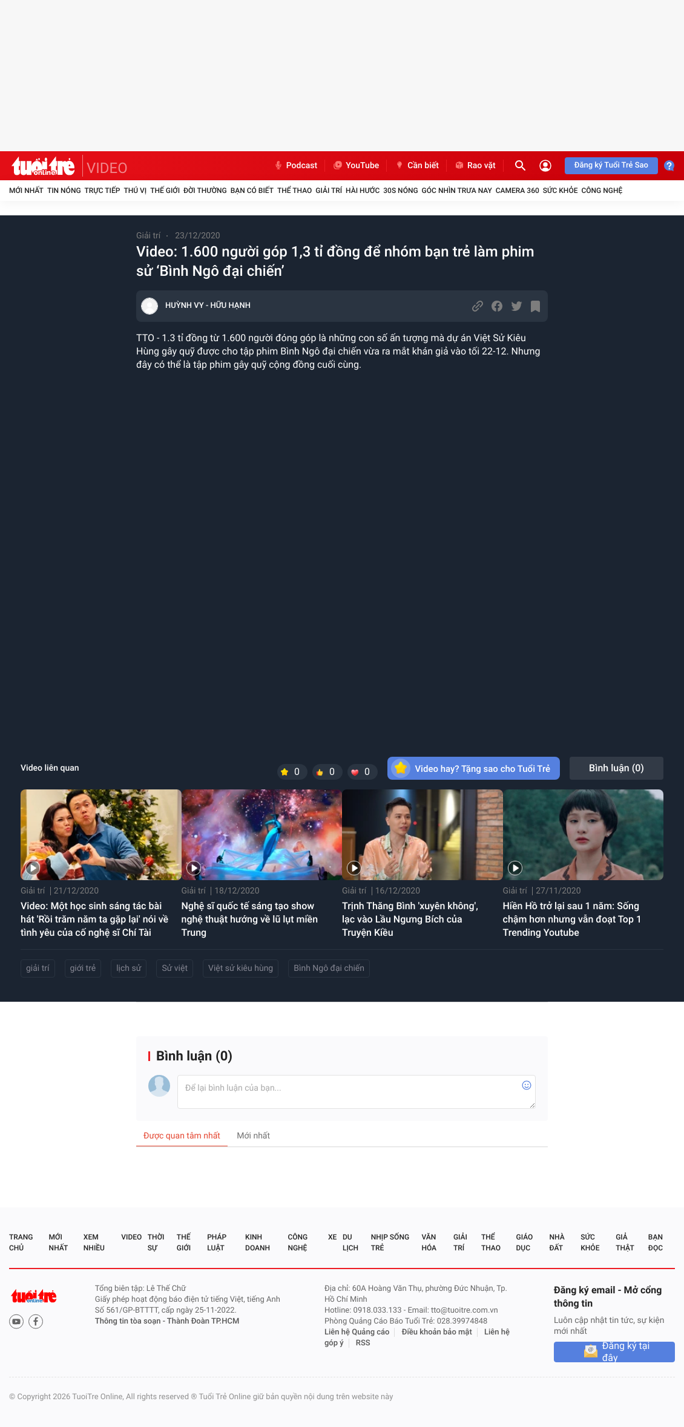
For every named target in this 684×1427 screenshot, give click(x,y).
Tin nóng (64, 190)
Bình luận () (616, 768)
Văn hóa (428, 1242)
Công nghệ (601, 190)
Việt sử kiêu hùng (240, 968)
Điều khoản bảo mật (437, 1332)
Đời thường (205, 190)
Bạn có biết (252, 190)
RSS (363, 1343)
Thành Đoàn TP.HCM (203, 1321)
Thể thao (294, 190)
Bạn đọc (655, 1242)
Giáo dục (524, 1242)
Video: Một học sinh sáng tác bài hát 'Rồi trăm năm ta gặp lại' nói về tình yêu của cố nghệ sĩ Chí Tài (94, 919)
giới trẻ (83, 968)
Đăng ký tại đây (626, 1352)
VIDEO (107, 168)
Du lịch (350, 1242)
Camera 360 (517, 190)
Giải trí (328, 190)
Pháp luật (216, 1242)
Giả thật (625, 1242)
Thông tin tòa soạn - (131, 1321)
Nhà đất (556, 1242)
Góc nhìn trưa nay (457, 190)
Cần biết (416, 166)
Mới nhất (26, 190)
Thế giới (165, 190)
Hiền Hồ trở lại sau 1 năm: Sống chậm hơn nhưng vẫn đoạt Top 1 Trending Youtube (572, 919)
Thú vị (134, 190)
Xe (332, 1237)
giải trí (38, 968)
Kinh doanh (257, 1242)
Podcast (295, 166)
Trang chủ (21, 1242)
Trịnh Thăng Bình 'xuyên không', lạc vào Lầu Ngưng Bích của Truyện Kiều (410, 919)
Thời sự (156, 1242)
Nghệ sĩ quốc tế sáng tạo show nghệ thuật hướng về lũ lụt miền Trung (250, 919)
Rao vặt (475, 166)
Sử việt (175, 968)
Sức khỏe (560, 190)
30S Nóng (400, 190)
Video (131, 1237)
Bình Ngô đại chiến (329, 968)
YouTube (355, 166)
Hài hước (363, 190)
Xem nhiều (94, 1242)
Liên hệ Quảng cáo (357, 1332)
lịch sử (128, 968)
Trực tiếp (102, 190)
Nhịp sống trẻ (390, 1242)
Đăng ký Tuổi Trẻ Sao (611, 165)
